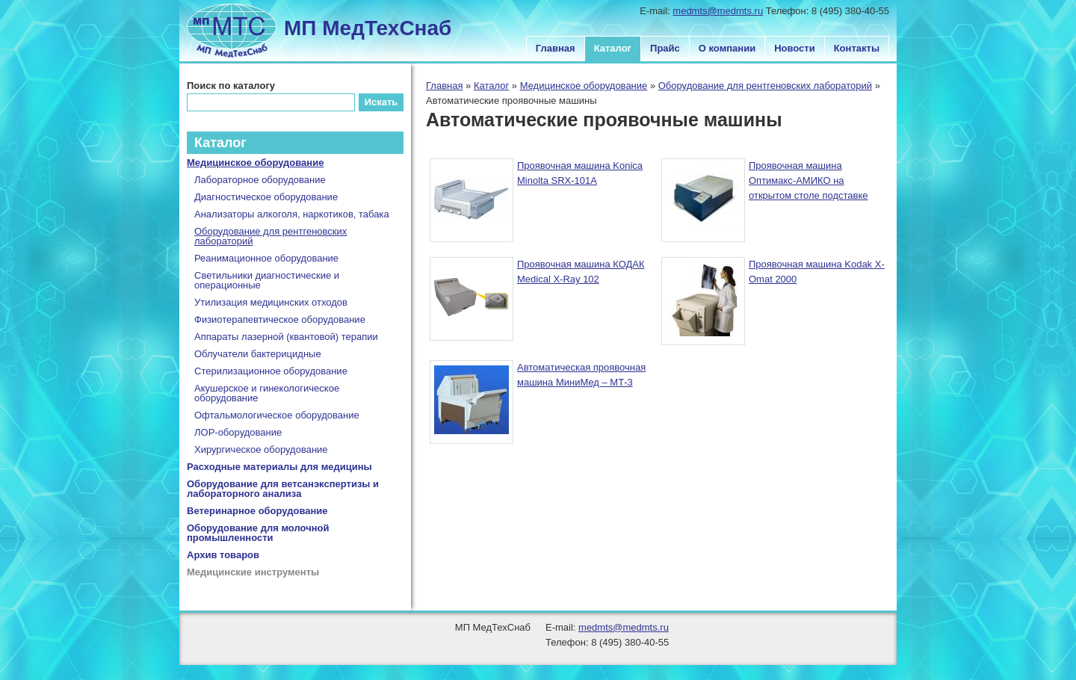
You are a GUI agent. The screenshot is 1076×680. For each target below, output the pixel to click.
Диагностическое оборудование (266, 197)
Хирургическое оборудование (261, 449)
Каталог (612, 48)
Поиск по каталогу (231, 85)
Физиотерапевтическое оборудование (279, 319)
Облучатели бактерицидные (257, 353)
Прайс (665, 48)
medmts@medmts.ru (717, 10)
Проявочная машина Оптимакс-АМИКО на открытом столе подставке (808, 180)
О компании (727, 48)
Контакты (856, 48)
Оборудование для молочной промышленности (258, 532)
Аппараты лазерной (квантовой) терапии (286, 336)
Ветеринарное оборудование (257, 510)
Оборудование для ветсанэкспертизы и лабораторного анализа (283, 488)
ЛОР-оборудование (238, 432)
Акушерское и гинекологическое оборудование (266, 393)
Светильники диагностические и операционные (266, 280)
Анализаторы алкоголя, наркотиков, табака (291, 214)
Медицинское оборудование (584, 85)
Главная (555, 48)
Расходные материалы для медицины (279, 466)
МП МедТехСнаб (367, 28)
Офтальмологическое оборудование (276, 415)
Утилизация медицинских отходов (270, 302)
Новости (794, 48)
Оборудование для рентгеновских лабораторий (765, 85)
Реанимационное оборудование (266, 258)
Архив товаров (223, 554)
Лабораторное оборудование (260, 179)
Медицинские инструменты (253, 572)
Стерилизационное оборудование (270, 371)
